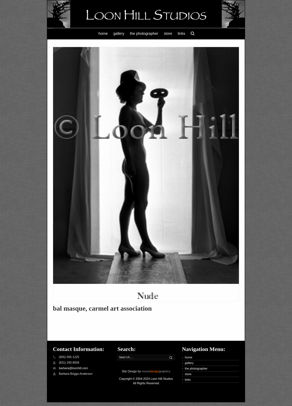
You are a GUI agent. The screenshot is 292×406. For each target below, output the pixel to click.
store (188, 374)
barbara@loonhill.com (73, 368)
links (188, 379)
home (188, 357)
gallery (189, 363)
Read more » (61, 314)
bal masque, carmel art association (102, 308)
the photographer (196, 368)
